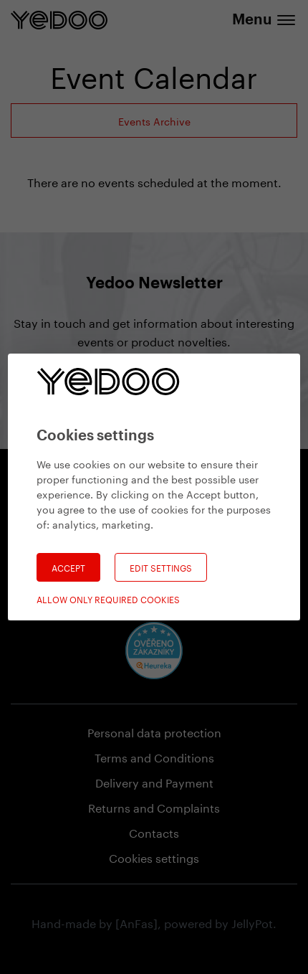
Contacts (154, 832)
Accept (68, 567)
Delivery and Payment (154, 781)
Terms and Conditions (154, 756)
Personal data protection (154, 731)
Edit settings (161, 567)
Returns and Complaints (154, 806)
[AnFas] (136, 922)
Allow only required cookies (108, 598)
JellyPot (252, 922)
